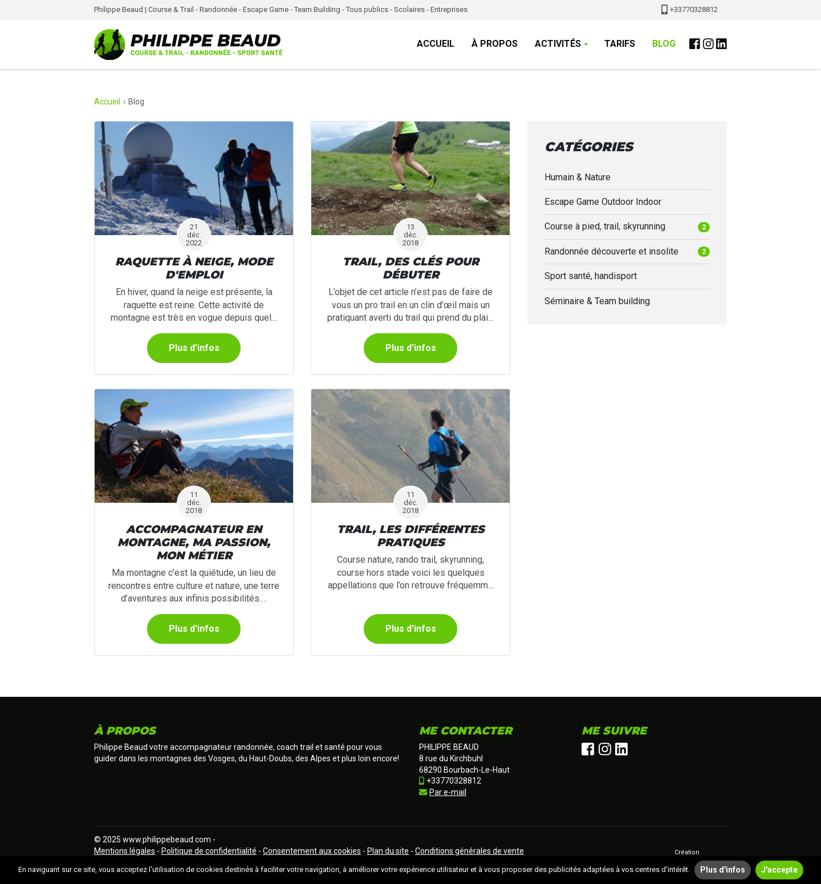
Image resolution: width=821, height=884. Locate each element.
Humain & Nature (577, 177)
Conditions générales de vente (469, 850)
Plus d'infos (194, 347)
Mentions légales (124, 850)
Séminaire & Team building (597, 301)
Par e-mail (442, 792)
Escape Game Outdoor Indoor (602, 201)
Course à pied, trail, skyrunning (627, 226)
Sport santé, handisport (590, 276)
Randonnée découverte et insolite (627, 251)
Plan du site (388, 850)
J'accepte (779, 869)
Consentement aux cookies (312, 850)
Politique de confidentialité (209, 850)
